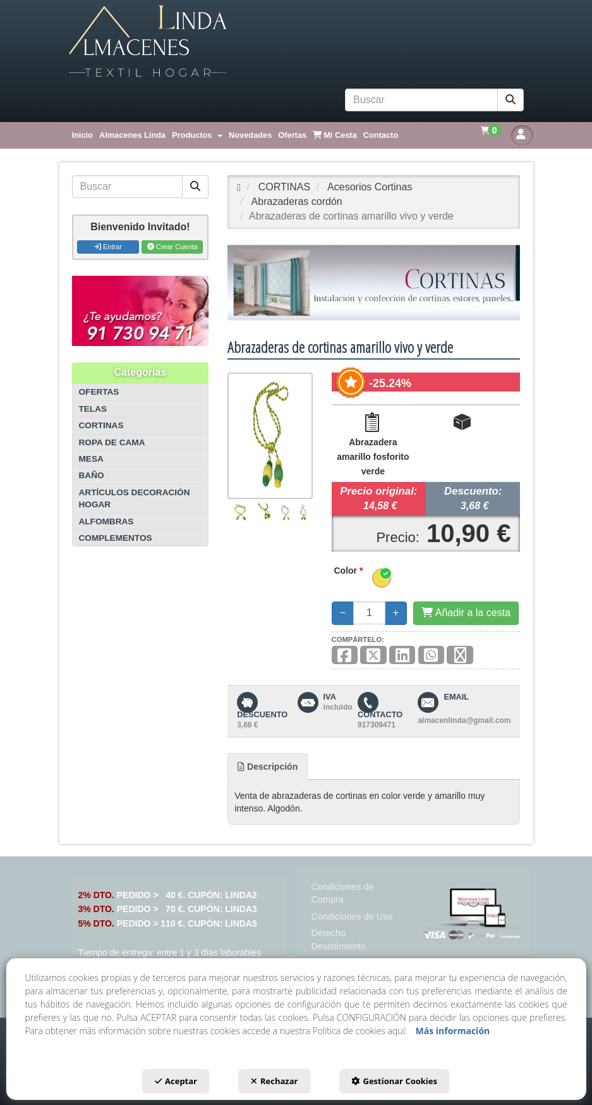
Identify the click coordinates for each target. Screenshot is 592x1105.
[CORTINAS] (373, 283)
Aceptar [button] (176, 1081)
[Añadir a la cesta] (466, 613)
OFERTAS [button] (99, 392)
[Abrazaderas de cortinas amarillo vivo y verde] (269, 435)
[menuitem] (82, 135)
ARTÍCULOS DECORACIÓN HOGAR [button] (134, 498)
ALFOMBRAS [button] (106, 521)
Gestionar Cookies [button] (394, 1081)
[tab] (267, 766)
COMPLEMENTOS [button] (115, 538)
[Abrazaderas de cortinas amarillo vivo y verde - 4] (303, 512)
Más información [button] (453, 1031)
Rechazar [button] (274, 1081)
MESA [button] (91, 459)
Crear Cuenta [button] (172, 246)
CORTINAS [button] (101, 425)
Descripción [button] (268, 767)
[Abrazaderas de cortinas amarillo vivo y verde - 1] (240, 512)
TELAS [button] (93, 409)
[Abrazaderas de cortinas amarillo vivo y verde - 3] (285, 512)
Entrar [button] (108, 246)
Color (348, 570)
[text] (421, 100)
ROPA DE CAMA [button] (112, 442)
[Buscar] (510, 100)
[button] (296, 41)
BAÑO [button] (91, 475)
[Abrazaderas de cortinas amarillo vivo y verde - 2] (265, 512)
